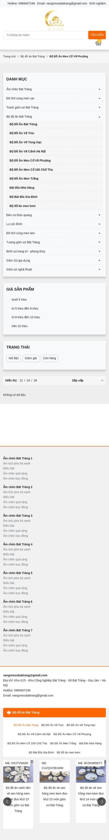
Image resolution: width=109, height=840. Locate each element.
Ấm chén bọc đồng (15, 478)
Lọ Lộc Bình (14, 224)
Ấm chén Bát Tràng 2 (17, 487)
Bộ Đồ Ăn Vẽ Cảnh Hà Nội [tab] (34, 734)
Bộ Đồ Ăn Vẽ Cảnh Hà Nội (28, 151)
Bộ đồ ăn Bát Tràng (33, 56)
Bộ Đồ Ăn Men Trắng (24, 178)
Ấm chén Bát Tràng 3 (17, 515)
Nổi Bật (13, 358)
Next (101, 801)
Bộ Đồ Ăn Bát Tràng (23, 124)
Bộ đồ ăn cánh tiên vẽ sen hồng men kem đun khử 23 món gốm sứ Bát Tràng (18, 799)
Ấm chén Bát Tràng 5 (17, 573)
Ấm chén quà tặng (15, 473)
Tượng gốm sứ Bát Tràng (23, 242)
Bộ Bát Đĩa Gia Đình (23, 196)
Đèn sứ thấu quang (19, 215)
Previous (7, 801)
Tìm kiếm (97, 35)
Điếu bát (8, 468)
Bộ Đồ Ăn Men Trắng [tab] (63, 743)
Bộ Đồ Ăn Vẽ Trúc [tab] (52, 725)
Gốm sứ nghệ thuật (19, 269)
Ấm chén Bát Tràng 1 (17, 458)
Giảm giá (31, 358)
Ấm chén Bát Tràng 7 (17, 630)
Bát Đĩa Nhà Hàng (22, 187)
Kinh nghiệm (97, 3)
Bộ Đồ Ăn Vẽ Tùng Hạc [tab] (81, 725)
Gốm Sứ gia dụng (18, 260)
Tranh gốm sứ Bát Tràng (22, 107)
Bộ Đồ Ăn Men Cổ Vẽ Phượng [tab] (72, 734)
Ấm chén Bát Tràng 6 (17, 601)
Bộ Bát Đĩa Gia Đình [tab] (41, 752)
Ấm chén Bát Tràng (19, 89)
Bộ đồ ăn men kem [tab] (68, 752)
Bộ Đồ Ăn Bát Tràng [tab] (26, 725)
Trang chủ (9, 56)
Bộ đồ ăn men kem (23, 206)
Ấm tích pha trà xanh (16, 463)
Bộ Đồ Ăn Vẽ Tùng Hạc (26, 142)
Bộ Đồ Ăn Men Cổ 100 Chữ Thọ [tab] (27, 743)
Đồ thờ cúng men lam (20, 233)
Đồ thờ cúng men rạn (20, 98)
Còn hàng (49, 358)
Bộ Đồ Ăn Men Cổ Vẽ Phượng (30, 160)
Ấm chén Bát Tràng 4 (17, 544)
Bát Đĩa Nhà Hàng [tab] (90, 743)
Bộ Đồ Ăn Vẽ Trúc (22, 133)
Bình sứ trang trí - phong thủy (25, 251)
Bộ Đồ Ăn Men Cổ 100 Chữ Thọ (31, 169)
